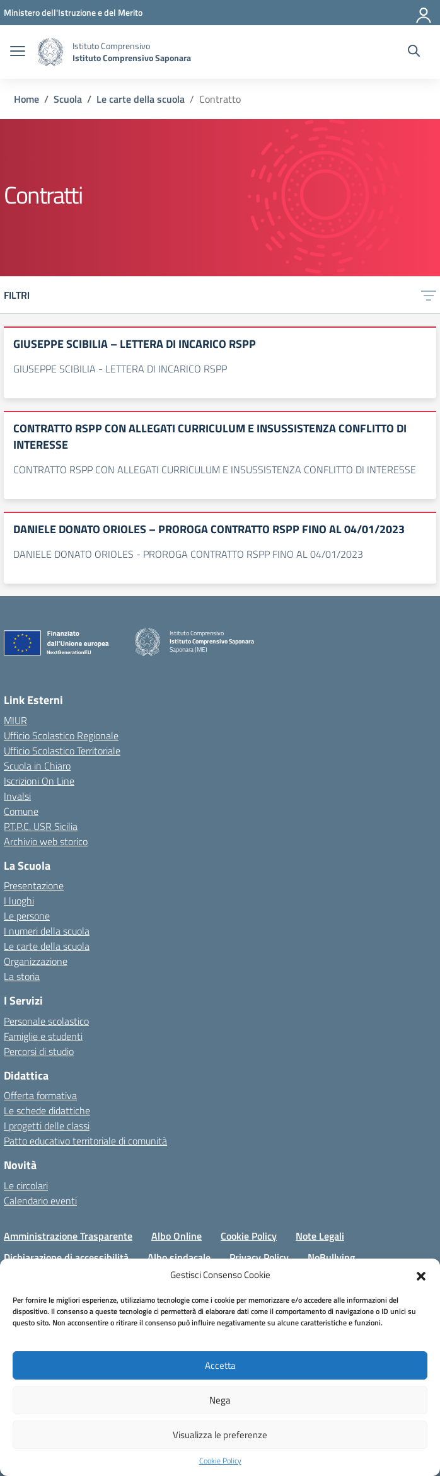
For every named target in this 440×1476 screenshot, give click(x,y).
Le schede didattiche (47, 1110)
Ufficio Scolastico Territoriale (62, 750)
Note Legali (320, 1235)
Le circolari (26, 1185)
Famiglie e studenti (43, 1036)
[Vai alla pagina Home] (26, 99)
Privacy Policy (259, 1257)
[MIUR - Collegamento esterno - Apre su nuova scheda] (73, 12)
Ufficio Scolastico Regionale (61, 735)
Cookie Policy (220, 1461)
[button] (421, 1275)
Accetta (220, 1365)
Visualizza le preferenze (220, 1434)
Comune (21, 811)
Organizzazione (35, 961)
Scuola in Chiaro (37, 765)
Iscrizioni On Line (39, 780)
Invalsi (17, 796)
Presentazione (34, 885)
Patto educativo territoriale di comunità (85, 1140)
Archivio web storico (46, 841)
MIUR (15, 720)
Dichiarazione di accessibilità (66, 1257)
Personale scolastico (46, 1021)
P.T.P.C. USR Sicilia (41, 826)
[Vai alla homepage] (50, 52)
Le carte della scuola (47, 946)
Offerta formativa (40, 1095)
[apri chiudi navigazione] (17, 52)
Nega (220, 1400)
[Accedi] (424, 12)
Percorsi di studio (39, 1051)
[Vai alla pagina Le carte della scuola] (140, 99)
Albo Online (176, 1235)
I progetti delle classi (47, 1125)
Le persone (27, 915)
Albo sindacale (179, 1257)
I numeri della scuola (47, 930)
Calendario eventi (40, 1200)
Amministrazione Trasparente (68, 1235)
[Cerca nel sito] (414, 52)
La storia (22, 976)
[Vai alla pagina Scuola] (68, 99)
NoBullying (331, 1257)
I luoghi (19, 900)
